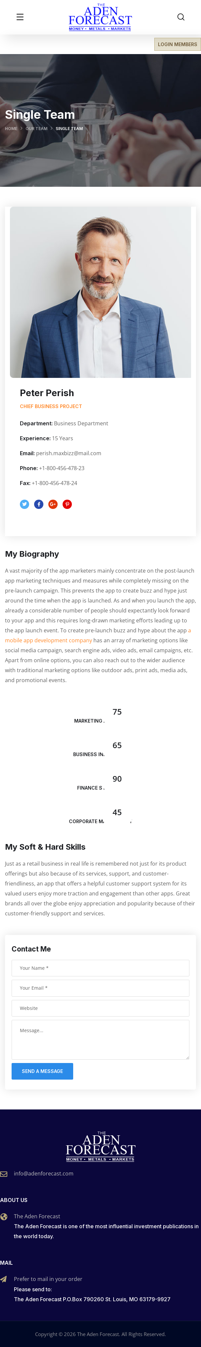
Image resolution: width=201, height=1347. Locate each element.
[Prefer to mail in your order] (3, 1279)
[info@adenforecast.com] (3, 1174)
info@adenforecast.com (44, 1173)
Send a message (42, 1071)
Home (11, 128)
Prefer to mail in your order (48, 1279)
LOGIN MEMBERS (177, 44)
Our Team (36, 128)
